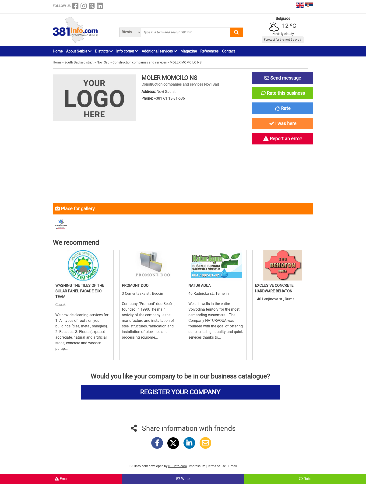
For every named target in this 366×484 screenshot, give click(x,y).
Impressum (197, 466)
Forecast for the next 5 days (283, 39)
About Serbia (79, 51)
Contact (228, 51)
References (209, 51)
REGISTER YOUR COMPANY (180, 392)
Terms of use (216, 466)
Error (61, 479)
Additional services (159, 51)
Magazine (188, 51)
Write (183, 479)
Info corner (127, 51)
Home (58, 51)
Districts (104, 51)
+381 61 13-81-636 (169, 98)
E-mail (232, 466)
